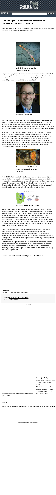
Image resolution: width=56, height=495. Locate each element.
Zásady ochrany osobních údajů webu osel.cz (27, 422)
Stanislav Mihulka (18, 297)
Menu (4, 13)
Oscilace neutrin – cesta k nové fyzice (45, 380)
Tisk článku (28, 304)
